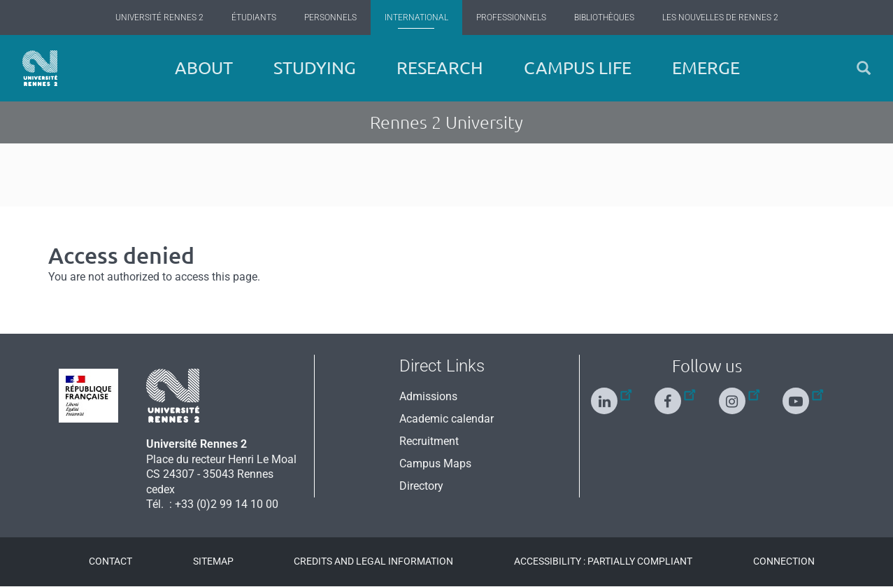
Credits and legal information (373, 561)
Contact (110, 561)
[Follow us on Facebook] (675, 395)
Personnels (330, 17)
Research (440, 68)
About (204, 68)
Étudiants (253, 17)
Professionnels (511, 17)
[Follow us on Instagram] (739, 395)
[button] (864, 68)
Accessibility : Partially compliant (603, 561)
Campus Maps (435, 463)
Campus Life (577, 68)
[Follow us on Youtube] (803, 395)
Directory (421, 486)
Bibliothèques (604, 17)
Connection (784, 561)
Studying (314, 68)
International (416, 17)
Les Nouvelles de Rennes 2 (720, 17)
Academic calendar (446, 418)
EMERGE (706, 68)
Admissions (428, 396)
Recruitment (429, 441)
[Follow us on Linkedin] (611, 395)
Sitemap (213, 561)
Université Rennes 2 (159, 17)
